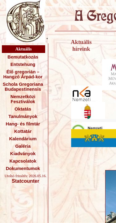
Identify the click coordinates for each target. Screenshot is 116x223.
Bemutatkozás (22, 57)
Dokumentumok (23, 168)
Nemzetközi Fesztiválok (23, 99)
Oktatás (23, 109)
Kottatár (23, 131)
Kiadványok (23, 153)
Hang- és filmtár (23, 123)
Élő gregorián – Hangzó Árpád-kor (22, 74)
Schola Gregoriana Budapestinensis (23, 87)
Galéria (23, 146)
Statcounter (25, 181)
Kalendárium (23, 138)
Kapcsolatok (22, 161)
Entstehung (23, 64)
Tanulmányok (22, 116)
